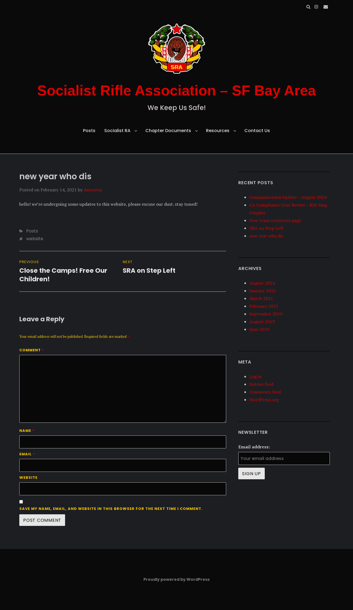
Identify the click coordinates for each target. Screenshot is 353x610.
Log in (255, 376)
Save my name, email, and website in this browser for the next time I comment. (111, 508)
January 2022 (262, 291)
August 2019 (262, 322)
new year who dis (266, 236)
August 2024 (262, 283)
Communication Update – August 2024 (288, 197)
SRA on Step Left (266, 228)
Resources (217, 130)
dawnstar (93, 190)
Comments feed (265, 392)
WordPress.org (264, 400)
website (34, 239)
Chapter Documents (168, 130)
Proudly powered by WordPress (176, 579)
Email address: (254, 447)
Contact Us (257, 130)
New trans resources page (275, 220)
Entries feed (261, 384)
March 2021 (261, 298)
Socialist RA (117, 130)
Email (27, 454)
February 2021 (263, 306)
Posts (89, 130)
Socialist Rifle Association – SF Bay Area (176, 90)
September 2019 (265, 314)
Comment (31, 350)
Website (28, 477)
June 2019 (259, 329)
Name (26, 430)
